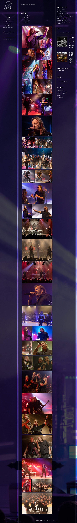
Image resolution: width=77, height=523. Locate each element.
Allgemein (59, 90)
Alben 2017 (26, 21)
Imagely (56, 521)
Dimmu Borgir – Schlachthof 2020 (65, 16)
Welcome (12, 33)
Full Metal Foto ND (8, 6)
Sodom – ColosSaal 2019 (63, 20)
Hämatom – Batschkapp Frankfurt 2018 (71, 42)
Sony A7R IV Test (61, 10)
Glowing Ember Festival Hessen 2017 (64, 69)
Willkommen (6, 33)
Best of (26, 22)
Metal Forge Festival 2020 (63, 15)
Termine (59, 97)
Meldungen (60, 94)
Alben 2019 (26, 17)
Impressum (8, 35)
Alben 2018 (26, 19)
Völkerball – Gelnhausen (63, 18)
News (58, 95)
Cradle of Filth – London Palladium (71, 58)
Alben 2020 (26, 16)
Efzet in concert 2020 (62, 11)
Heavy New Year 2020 (62, 13)
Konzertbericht (60, 92)
